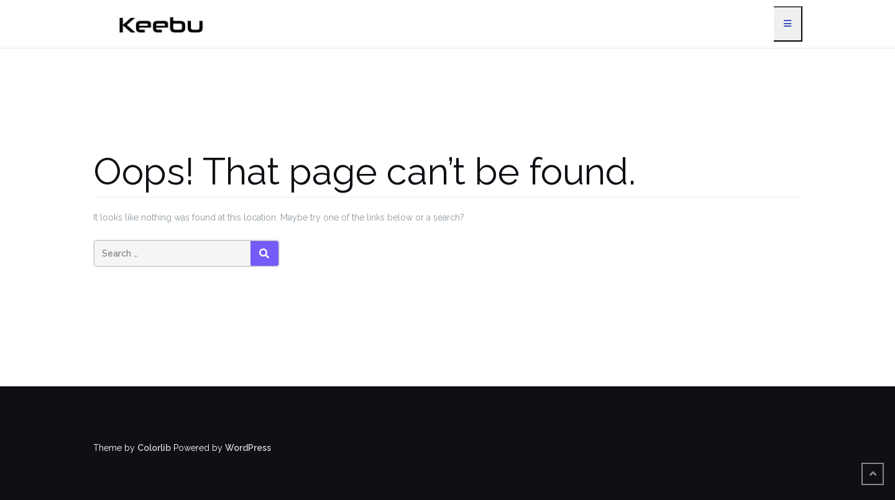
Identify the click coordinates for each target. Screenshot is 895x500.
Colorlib (154, 448)
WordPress (248, 448)
